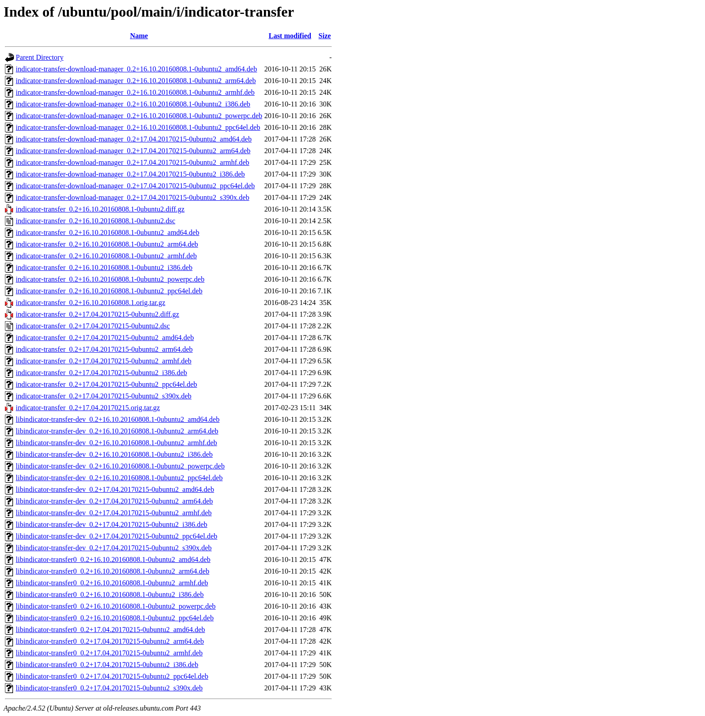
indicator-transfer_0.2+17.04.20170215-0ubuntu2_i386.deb (101, 372)
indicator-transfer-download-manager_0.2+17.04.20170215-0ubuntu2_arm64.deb (133, 151)
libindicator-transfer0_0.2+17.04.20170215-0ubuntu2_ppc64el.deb (112, 676)
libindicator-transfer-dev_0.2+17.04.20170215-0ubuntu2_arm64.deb (114, 501)
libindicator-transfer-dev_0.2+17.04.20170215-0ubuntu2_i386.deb (111, 524)
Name (139, 36)
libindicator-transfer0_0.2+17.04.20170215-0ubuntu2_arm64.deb (110, 641)
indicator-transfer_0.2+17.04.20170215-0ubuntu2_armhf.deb (104, 361)
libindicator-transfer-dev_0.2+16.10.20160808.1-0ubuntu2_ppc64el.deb (119, 478)
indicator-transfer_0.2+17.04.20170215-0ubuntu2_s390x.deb (104, 396)
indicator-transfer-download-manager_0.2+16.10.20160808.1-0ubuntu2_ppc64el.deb (138, 127)
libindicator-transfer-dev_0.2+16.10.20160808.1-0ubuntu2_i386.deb (114, 454)
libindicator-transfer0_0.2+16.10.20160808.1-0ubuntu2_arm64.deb (112, 571)
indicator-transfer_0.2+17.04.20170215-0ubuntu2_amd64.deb (105, 337)
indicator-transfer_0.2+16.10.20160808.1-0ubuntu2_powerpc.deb (110, 279)
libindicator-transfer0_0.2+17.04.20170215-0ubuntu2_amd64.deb (110, 629)
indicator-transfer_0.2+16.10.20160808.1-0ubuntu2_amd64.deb (107, 232)
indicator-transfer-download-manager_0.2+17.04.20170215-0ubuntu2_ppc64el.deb (135, 186)
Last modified (289, 36)
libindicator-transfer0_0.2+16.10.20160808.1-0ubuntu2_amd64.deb (113, 559)
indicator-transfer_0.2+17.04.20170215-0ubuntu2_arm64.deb (104, 349)
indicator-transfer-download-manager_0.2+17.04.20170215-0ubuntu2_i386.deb (130, 174)
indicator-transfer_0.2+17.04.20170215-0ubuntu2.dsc (93, 326)
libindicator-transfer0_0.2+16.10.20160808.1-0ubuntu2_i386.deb (110, 594)
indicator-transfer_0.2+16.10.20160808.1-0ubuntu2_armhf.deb (106, 256)
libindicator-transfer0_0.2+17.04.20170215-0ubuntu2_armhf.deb (109, 653)
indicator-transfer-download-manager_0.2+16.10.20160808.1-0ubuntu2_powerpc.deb (139, 115)
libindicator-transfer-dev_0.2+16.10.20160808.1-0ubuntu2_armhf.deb (116, 442)
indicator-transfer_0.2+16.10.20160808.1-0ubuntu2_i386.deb (104, 267)
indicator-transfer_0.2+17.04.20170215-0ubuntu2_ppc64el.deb (106, 384)
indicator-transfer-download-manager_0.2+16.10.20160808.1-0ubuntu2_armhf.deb (135, 92)
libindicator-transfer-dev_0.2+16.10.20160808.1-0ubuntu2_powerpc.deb (120, 466)
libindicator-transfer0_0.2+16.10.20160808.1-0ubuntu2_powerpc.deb (116, 606)
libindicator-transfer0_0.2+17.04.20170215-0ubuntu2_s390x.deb (109, 688)
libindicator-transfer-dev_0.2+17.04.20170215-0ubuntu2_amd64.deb (115, 489)
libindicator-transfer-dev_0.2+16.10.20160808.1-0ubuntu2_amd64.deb (117, 419)
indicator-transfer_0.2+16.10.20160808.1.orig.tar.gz (90, 302)
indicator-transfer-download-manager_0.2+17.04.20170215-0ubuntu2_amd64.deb (134, 139)
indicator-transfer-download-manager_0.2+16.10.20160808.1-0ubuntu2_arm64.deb (136, 80)
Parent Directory (39, 57)
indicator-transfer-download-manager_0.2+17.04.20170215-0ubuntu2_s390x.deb (132, 197)
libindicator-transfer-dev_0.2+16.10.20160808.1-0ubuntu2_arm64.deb (117, 431)
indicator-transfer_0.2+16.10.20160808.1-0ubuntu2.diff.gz (100, 209)
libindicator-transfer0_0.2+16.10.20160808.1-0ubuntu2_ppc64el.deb (115, 618)
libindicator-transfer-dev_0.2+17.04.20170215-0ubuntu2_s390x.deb (114, 548)
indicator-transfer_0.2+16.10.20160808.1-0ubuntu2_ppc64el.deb (109, 291)
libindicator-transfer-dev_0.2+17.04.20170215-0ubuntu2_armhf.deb (114, 513)
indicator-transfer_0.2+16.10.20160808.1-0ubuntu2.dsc (95, 221)
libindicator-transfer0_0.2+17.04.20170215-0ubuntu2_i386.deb (107, 664)
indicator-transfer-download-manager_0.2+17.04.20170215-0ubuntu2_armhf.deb (132, 162)
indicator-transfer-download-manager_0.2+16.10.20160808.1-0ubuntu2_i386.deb (133, 104)
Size (324, 36)
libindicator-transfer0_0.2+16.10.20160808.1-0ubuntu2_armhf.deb (112, 583)
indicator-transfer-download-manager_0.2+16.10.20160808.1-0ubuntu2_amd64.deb (136, 69)
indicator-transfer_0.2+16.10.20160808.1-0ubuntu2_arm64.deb (107, 244)
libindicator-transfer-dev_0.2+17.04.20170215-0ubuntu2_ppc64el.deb (116, 536)
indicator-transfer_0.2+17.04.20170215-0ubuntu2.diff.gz (97, 314)
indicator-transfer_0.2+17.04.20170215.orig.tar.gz (88, 407)
